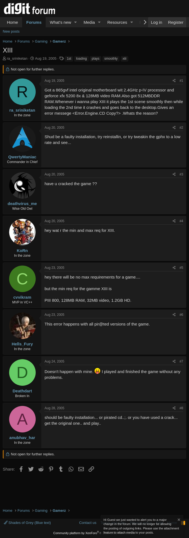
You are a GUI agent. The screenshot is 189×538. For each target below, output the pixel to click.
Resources (117, 22)
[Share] (174, 81)
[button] (75, 22)
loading (81, 59)
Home (12, 22)
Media (89, 22)
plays (95, 59)
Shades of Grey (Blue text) (27, 523)
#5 (181, 268)
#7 (181, 361)
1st (69, 59)
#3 (181, 174)
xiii (124, 59)
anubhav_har (22, 437)
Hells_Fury (22, 344)
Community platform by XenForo (94, 533)
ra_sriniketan (17, 58)
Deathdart (22, 391)
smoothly (111, 59)
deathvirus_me (22, 203)
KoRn (22, 250)
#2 (181, 128)
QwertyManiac (22, 156)
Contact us (87, 523)
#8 (181, 408)
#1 (181, 81)
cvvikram (22, 297)
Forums (34, 22)
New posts (11, 31)
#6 (181, 315)
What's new (60, 22)
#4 (181, 221)
